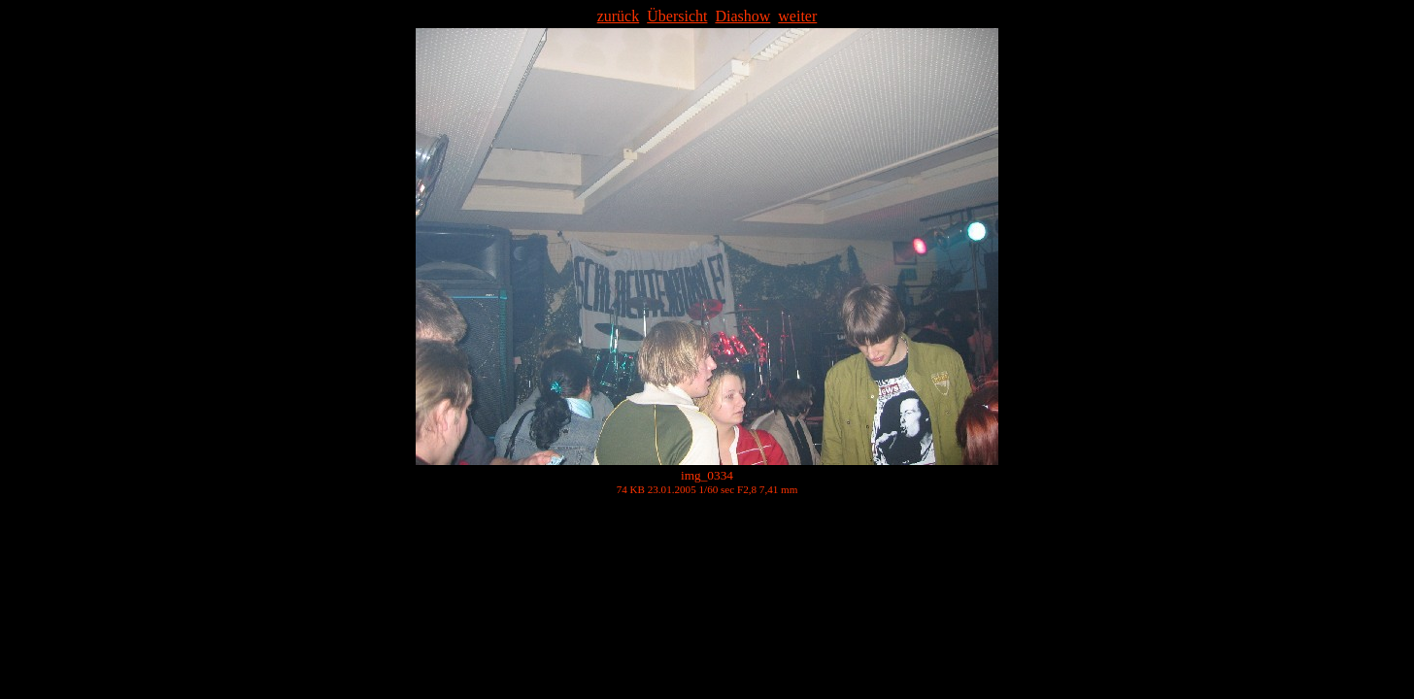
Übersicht (677, 16)
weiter (797, 16)
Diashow (742, 16)
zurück (618, 16)
